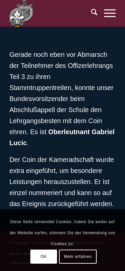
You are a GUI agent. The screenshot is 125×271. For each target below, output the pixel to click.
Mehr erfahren (78, 256)
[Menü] (106, 13)
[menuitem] (90, 13)
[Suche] (90, 13)
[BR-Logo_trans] (51, 13)
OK (43, 256)
